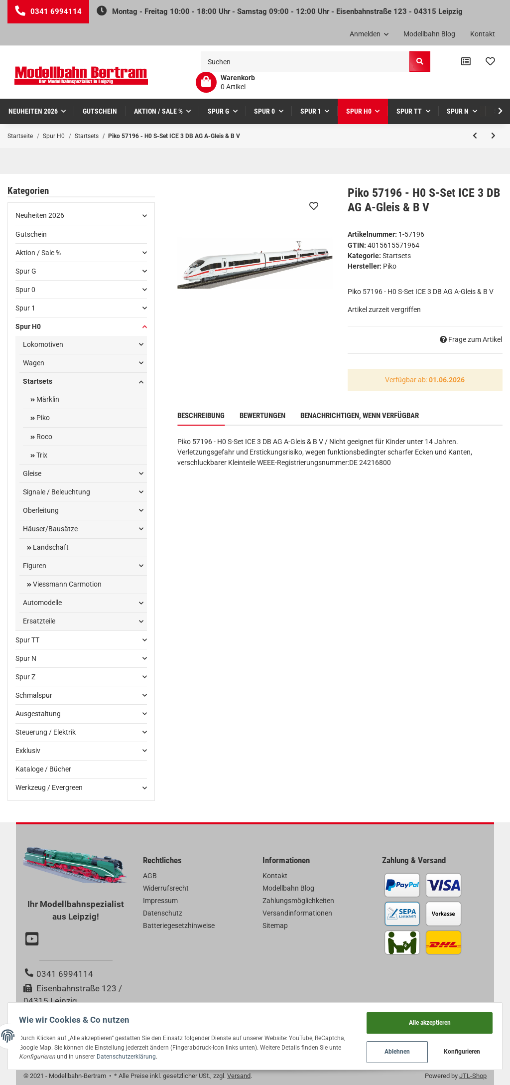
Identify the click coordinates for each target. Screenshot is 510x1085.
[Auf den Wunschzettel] (313, 205)
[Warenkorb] (225, 82)
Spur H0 (28, 326)
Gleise (32, 473)
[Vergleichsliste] (466, 61)
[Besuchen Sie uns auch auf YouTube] (33, 940)
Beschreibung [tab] (201, 415)
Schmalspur (33, 695)
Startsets (396, 256)
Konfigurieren (458, 1050)
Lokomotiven (43, 344)
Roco (43, 437)
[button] (369, 34)
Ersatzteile (39, 621)
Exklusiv (27, 751)
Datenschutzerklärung (199, 1054)
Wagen (33, 363)
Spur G (25, 271)
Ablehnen (393, 1050)
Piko (42, 418)
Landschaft (50, 547)
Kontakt (482, 34)
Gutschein (31, 234)
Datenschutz (162, 913)
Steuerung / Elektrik (45, 732)
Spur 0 (25, 290)
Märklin (47, 399)
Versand (239, 1076)
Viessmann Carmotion (66, 584)
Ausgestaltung (38, 714)
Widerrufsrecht (166, 888)
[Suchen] (305, 61)
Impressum (160, 901)
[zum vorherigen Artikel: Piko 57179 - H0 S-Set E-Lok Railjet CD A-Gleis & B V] (475, 136)
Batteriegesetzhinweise (179, 926)
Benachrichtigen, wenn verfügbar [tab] (359, 415)
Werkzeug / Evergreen (49, 787)
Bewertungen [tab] (262, 415)
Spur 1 (25, 308)
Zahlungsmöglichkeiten (298, 901)
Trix (41, 455)
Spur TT (27, 640)
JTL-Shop (473, 1076)
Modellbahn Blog (429, 34)
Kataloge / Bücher (43, 769)
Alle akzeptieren (426, 1019)
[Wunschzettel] (490, 61)
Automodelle (42, 603)
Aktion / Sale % (38, 253)
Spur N (25, 658)
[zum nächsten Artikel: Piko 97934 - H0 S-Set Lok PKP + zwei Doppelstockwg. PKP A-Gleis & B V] (493, 136)
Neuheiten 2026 (39, 215)
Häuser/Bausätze (50, 529)
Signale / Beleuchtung (56, 492)
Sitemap (275, 926)
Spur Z (25, 677)
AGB (150, 876)
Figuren (34, 566)
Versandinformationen (297, 913)
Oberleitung (41, 510)
